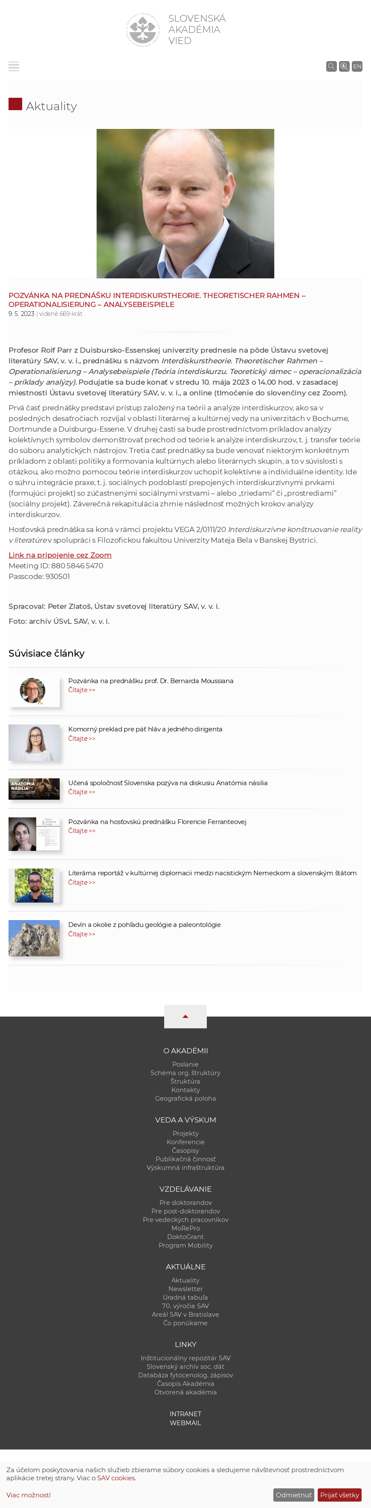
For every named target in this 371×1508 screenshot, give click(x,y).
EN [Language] (357, 66)
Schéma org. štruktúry (185, 1073)
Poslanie (185, 1064)
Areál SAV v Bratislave (185, 1314)
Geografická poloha (185, 1098)
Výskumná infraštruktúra (186, 1168)
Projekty (186, 1133)
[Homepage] (143, 30)
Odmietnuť (294, 1495)
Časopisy (185, 1150)
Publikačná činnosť (186, 1159)
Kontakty (185, 1090)
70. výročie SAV (185, 1306)
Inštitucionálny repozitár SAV (186, 1358)
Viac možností (28, 1495)
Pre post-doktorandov (185, 1211)
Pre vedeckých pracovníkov (186, 1220)
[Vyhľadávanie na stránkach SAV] (331, 66)
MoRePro (185, 1228)
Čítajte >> (82, 690)
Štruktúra (185, 1081)
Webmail (185, 1423)
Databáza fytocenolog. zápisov (185, 1375)
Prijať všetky (339, 1495)
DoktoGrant (185, 1237)
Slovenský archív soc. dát (185, 1367)
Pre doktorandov (185, 1203)
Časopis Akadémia (185, 1384)
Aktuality (51, 106)
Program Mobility (186, 1245)
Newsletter (185, 1289)
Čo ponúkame (185, 1323)
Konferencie (186, 1142)
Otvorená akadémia (185, 1392)
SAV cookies (116, 1478)
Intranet (185, 1414)
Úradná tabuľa (185, 1297)
